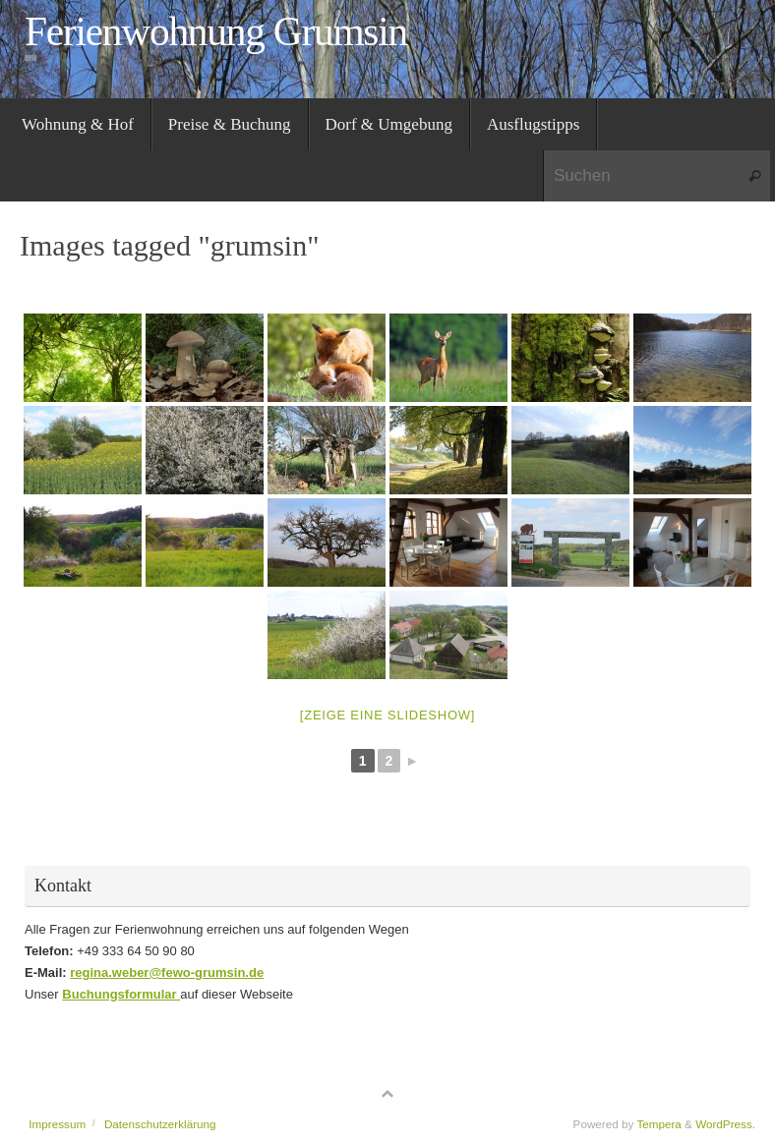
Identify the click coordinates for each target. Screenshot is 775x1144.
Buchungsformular (121, 994)
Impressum (57, 1123)
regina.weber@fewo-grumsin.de (167, 972)
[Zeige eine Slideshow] (387, 715)
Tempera (658, 1123)
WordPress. (725, 1123)
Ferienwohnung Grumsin (216, 32)
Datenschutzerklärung (160, 1123)
